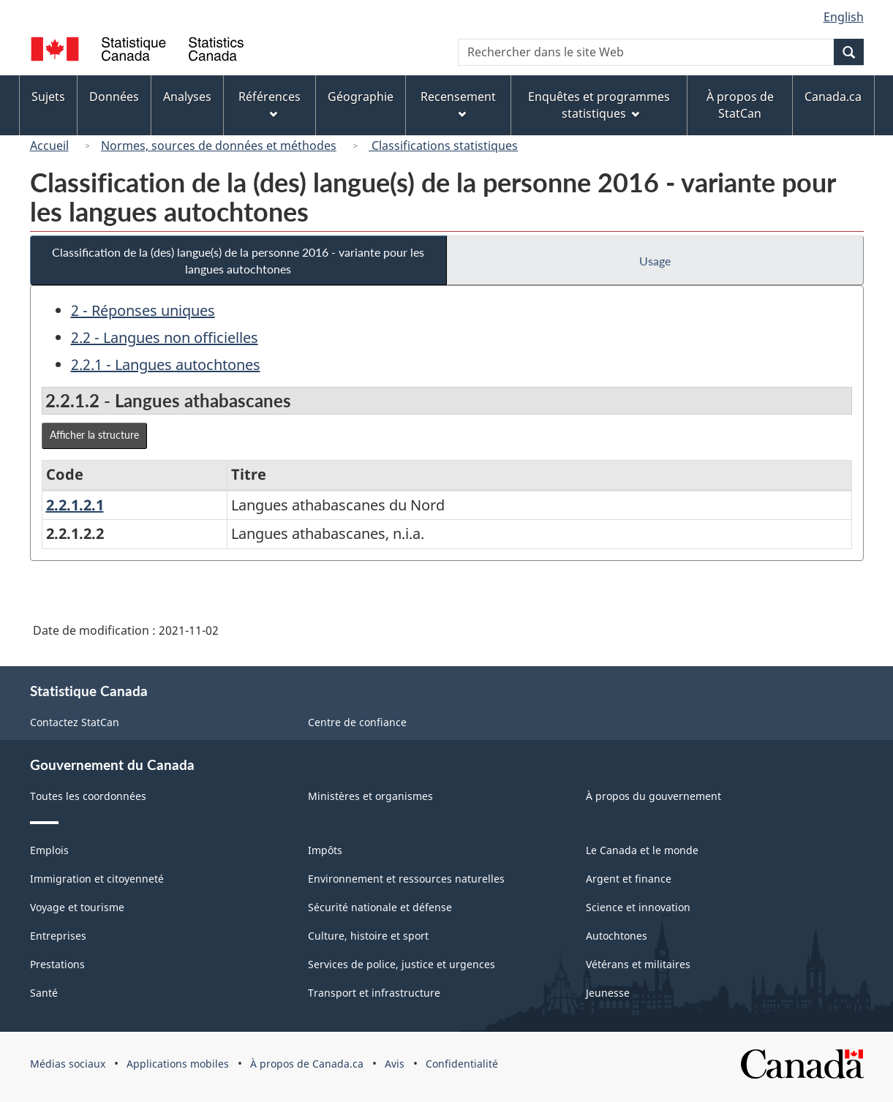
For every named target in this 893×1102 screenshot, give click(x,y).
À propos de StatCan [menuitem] (740, 104)
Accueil (49, 145)
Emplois (49, 850)
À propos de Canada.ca (306, 1064)
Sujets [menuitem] (48, 96)
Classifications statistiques (443, 145)
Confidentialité (462, 1064)
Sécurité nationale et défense (380, 907)
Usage (655, 261)
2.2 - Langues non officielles (164, 337)
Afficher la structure (94, 435)
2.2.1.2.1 (75, 505)
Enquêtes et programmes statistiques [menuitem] (599, 104)
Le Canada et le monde (642, 850)
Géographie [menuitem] (360, 96)
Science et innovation (638, 907)
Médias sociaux (67, 1064)
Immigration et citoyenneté (97, 879)
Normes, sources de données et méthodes (218, 145)
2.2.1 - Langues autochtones (165, 364)
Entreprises (58, 936)
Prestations (57, 964)
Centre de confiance (357, 722)
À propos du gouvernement (653, 796)
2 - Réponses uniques (143, 310)
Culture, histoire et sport (368, 936)
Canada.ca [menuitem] (833, 96)
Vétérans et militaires (638, 964)
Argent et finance (628, 879)
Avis (394, 1064)
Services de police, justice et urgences (401, 964)
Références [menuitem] (269, 103)
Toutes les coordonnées (88, 796)
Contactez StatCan (74, 722)
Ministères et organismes (370, 796)
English (844, 17)
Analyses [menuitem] (187, 96)
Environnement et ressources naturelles (406, 879)
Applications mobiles (178, 1064)
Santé (44, 993)
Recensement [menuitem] (458, 103)
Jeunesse (608, 993)
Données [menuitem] (114, 96)
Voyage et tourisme (77, 907)
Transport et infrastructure (374, 993)
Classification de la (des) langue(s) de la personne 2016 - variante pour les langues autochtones (238, 260)
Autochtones (616, 936)
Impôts (325, 850)
